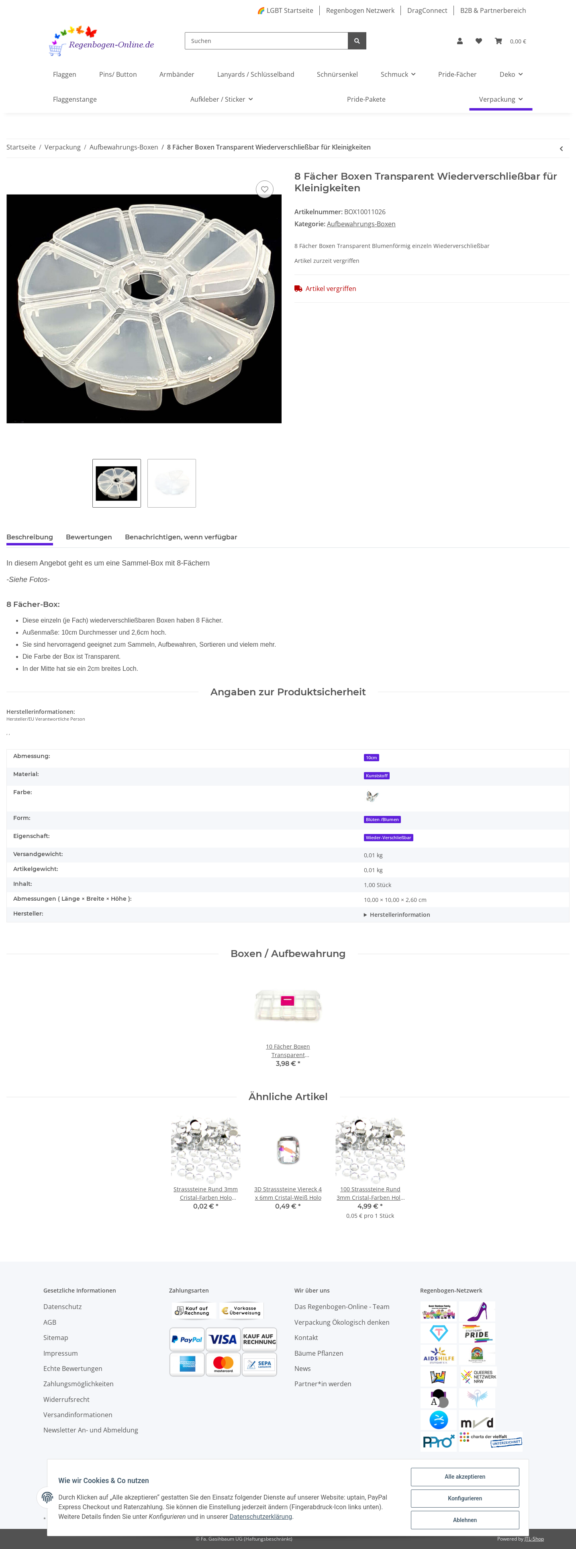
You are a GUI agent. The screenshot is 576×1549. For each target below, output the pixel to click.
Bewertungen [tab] (89, 537)
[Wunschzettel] (478, 41)
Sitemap (55, 1337)
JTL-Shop (534, 1538)
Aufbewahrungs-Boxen (361, 223)
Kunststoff (377, 776)
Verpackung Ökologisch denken (342, 1322)
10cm (371, 757)
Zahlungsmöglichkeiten (78, 1383)
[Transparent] (372, 797)
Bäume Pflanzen (318, 1353)
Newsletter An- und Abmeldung (90, 1430)
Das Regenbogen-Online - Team (342, 1306)
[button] (460, 41)
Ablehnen (463, 1520)
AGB (49, 1322)
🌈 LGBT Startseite (285, 10)
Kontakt (306, 1337)
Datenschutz (62, 1306)
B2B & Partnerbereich (493, 10)
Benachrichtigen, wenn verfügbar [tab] (181, 537)
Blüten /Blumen (382, 819)
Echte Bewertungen (72, 1368)
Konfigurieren (463, 1499)
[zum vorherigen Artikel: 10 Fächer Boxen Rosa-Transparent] (561, 148)
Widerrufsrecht (66, 1399)
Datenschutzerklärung (262, 1518)
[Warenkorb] (510, 41)
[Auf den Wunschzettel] (265, 189)
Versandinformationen (77, 1414)
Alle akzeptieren (463, 1478)
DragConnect (427, 10)
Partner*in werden (322, 1383)
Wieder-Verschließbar (388, 837)
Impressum (60, 1353)
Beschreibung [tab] (29, 537)
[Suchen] (266, 40)
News (302, 1368)
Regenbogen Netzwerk (360, 10)
